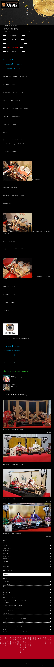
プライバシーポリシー (35, 660)
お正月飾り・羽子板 (31, 642)
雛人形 (43, 638)
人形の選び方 (15, 640)
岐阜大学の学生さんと (8, 613)
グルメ (4, 545)
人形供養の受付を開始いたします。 (10, 616)
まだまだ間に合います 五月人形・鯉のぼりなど (13, 608)
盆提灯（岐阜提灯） (18, 642)
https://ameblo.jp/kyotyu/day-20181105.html (15, 144)
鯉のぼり (5, 566)
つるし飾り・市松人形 (25, 642)
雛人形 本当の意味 (10, 641)
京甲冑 (4, 558)
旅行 (4, 564)
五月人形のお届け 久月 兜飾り (10, 629)
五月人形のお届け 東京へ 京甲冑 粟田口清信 (13, 621)
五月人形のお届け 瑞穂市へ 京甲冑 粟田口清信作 (14, 618)
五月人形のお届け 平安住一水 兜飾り (11, 594)
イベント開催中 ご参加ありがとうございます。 (13, 581)
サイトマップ (27, 660)
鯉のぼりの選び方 (5, 641)
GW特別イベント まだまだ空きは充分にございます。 (15, 600)
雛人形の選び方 (13, 641)
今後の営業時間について (8, 602)
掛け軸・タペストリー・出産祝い (20, 645)
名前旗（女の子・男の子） (23, 643)
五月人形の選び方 (8, 641)
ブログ (4, 550)
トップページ (50, 640)
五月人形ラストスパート (8, 589)
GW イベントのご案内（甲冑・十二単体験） (13, 605)
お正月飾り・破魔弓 (28, 642)
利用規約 (37, 665)
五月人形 (5, 556)
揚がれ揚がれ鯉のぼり (8, 592)
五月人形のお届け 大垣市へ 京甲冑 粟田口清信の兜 (15, 631)
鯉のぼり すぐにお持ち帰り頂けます (11, 597)
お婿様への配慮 (3, 641)
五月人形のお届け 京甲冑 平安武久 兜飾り (13, 626)
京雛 (4, 561)
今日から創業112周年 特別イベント (11, 584)
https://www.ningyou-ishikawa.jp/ (14, 43)
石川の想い (48, 640)
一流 (4, 553)
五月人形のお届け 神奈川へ (9, 624)
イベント (5, 543)
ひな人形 (5, 548)
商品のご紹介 (46, 640)
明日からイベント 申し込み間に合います (12, 587)
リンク (19, 660)
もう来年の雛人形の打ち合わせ (9, 610)
